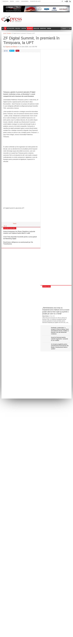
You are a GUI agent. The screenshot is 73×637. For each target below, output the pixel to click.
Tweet (14, 223)
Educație (36, 28)
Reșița (12, 1)
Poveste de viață (35, 1)
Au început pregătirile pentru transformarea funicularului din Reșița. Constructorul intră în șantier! (60, 346)
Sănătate (43, 28)
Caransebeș (24, 1)
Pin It (5, 226)
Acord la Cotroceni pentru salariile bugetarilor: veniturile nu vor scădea (59, 339)
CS (2, 28)
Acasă (4, 33)
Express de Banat (11, 46)
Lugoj (17, 1)
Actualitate (10, 28)
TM (5, 28)
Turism (49, 28)
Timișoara (5, 1)
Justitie (23, 28)
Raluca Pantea (45, 316)
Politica (17, 28)
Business (30, 28)
